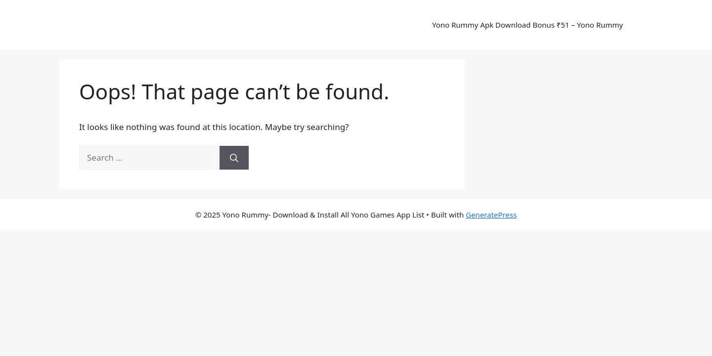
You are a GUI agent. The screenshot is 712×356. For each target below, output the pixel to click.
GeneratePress (491, 215)
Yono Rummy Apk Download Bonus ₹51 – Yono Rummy (527, 25)
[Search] (234, 158)
